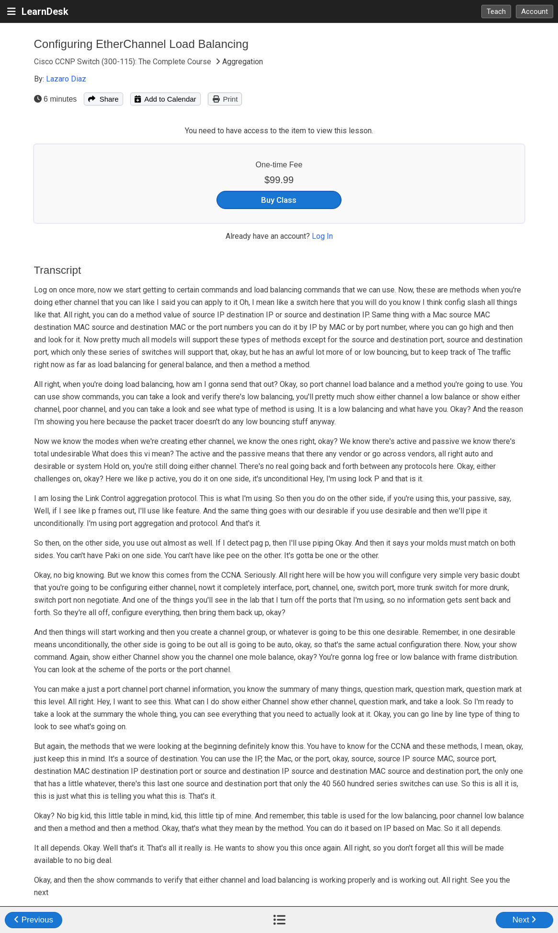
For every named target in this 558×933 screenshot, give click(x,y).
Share (103, 99)
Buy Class (278, 200)
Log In (322, 236)
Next (524, 919)
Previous (33, 919)
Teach (496, 11)
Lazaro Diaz (66, 78)
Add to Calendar (165, 99)
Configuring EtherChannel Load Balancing (141, 43)
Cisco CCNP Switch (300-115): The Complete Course (123, 61)
